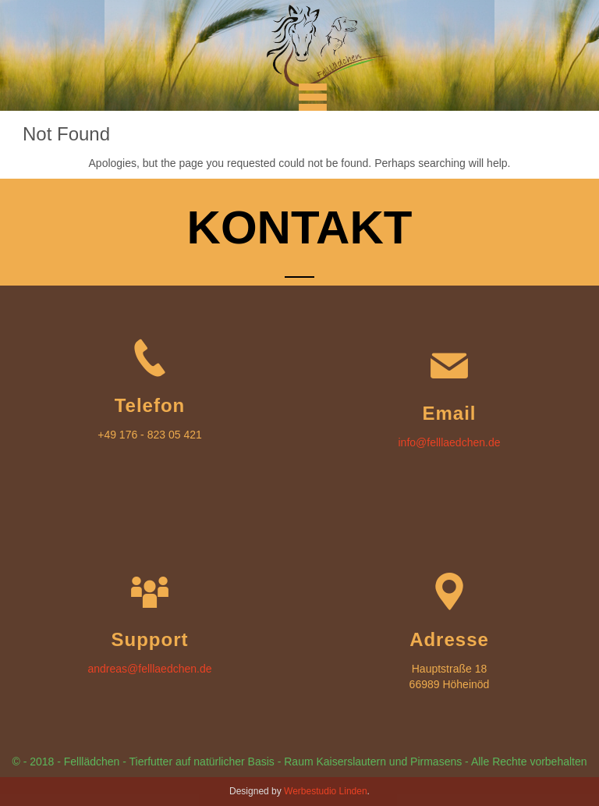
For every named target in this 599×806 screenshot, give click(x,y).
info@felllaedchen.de (450, 442)
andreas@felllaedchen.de (150, 668)
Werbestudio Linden (325, 791)
